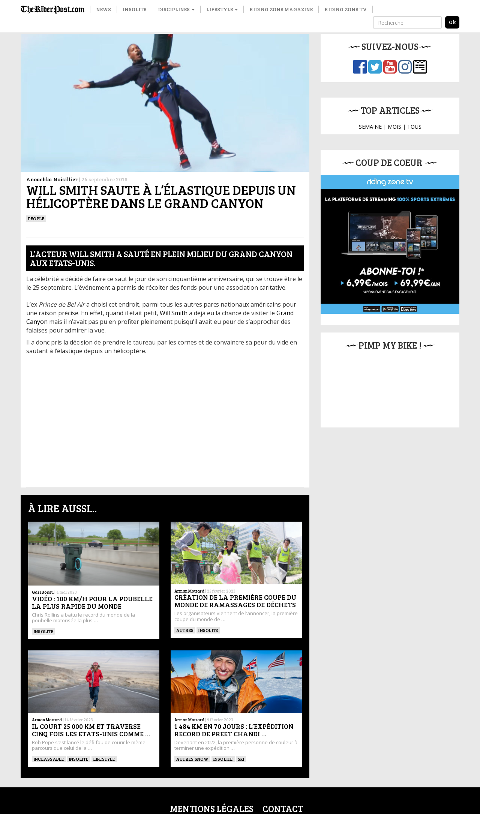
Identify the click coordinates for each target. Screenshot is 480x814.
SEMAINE (370, 126)
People (36, 218)
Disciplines (176, 9)
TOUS (414, 126)
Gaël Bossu (43, 592)
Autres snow (192, 759)
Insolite (134, 9)
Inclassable (49, 759)
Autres (185, 630)
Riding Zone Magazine (281, 9)
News (103, 9)
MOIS (394, 126)
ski (241, 759)
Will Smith (174, 313)
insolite (208, 630)
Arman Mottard (189, 591)
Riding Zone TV (345, 9)
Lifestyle (222, 9)
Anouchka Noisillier (52, 179)
